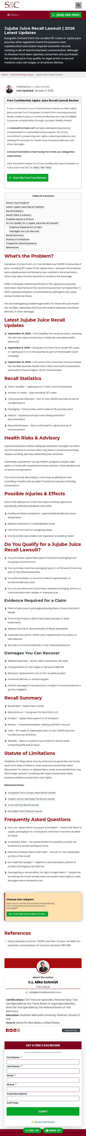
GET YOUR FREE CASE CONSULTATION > (27, 916)
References (12, 250)
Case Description (17, 1096)
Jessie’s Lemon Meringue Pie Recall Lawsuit (31, 801)
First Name (14, 1060)
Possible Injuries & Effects (20, 222)
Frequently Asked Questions (21, 246)
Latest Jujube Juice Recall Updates (25, 210)
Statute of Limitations (17, 242)
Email (11, 1078)
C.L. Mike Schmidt (40, 86)
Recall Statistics (14, 214)
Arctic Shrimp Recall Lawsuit (23, 808)
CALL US (32, 1130)
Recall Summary (15, 238)
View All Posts (71, 1033)
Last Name (14, 1069)
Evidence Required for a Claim (25, 230)
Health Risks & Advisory (18, 218)
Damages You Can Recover (24, 234)
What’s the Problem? (17, 205)
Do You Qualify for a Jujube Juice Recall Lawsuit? (32, 226)
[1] (17, 344)
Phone (11, 1087)
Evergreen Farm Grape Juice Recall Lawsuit (32, 795)
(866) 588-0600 (42, 167)
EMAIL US (53, 1130)
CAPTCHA (12, 1105)
